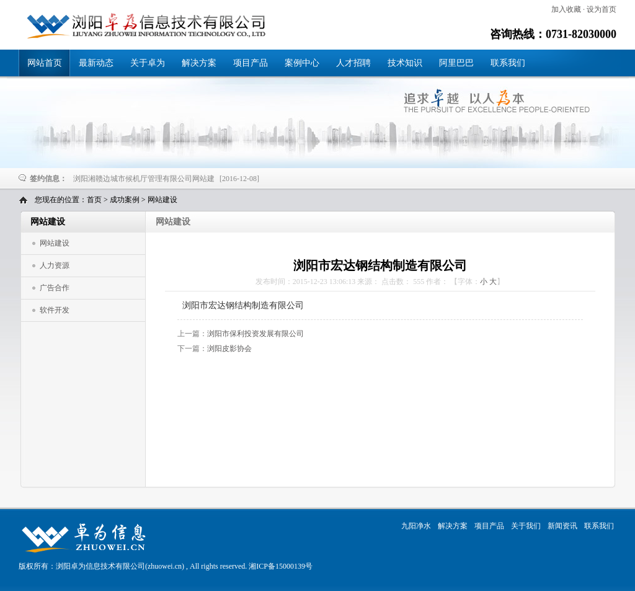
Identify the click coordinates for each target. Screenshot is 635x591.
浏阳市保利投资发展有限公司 (255, 333)
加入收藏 (566, 9)
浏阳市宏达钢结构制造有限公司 (142, 25)
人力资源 (54, 265)
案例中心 (302, 63)
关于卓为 (147, 63)
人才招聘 (353, 63)
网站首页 (44, 63)
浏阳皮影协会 (229, 348)
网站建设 (162, 199)
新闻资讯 (562, 526)
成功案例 (125, 199)
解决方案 (199, 63)
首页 (94, 199)
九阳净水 (416, 526)
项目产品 (250, 63)
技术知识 (405, 63)
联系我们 (508, 63)
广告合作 (54, 287)
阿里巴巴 (456, 63)
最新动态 (96, 63)
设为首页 (601, 9)
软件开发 (54, 310)
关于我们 (526, 526)
